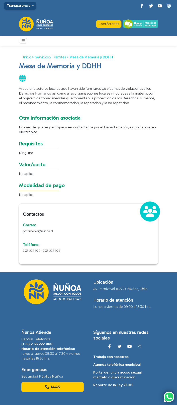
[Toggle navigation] (23, 41)
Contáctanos (109, 24)
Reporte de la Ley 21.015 (113, 385)
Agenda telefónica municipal (117, 365)
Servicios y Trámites (50, 57)
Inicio (27, 57)
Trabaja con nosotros (111, 357)
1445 (52, 387)
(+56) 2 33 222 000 (36, 344)
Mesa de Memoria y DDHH (91, 57)
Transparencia (19, 6)
